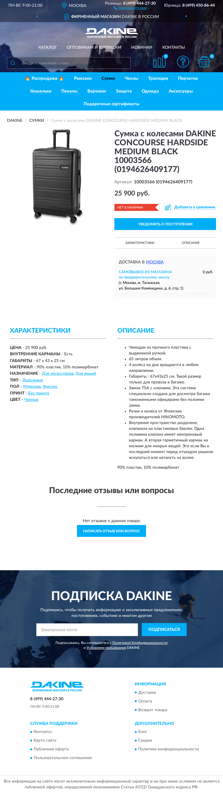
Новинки (141, 48)
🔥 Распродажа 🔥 (44, 78)
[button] (130, 7)
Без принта (38, 393)
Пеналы (69, 91)
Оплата (145, 701)
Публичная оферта (51, 749)
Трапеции (158, 78)
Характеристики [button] (139, 243)
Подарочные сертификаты (111, 104)
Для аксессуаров (57, 374)
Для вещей (85, 374)
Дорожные (32, 380)
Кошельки (40, 91)
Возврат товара (152, 710)
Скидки (145, 740)
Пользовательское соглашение (63, 758)
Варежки (96, 91)
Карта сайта (45, 740)
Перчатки (188, 78)
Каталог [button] (47, 48)
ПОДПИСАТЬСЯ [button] (164, 630)
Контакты (173, 48)
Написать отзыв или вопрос (111, 531)
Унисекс (50, 387)
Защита (124, 91)
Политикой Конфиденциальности (140, 642)
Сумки (108, 78)
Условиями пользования (106, 647)
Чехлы (131, 78)
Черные (31, 400)
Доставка (147, 693)
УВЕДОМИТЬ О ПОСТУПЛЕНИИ (165, 224)
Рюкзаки (83, 78)
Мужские (32, 387)
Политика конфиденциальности (168, 749)
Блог (142, 732)
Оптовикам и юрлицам (94, 48)
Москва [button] (155, 262)
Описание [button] (190, 243)
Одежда (150, 91)
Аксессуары (181, 91)
